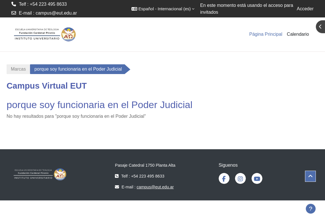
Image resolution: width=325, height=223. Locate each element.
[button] (163, 8)
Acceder (305, 8)
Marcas (18, 69)
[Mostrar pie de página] (311, 209)
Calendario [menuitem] (298, 34)
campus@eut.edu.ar (56, 13)
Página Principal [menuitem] (265, 34)
